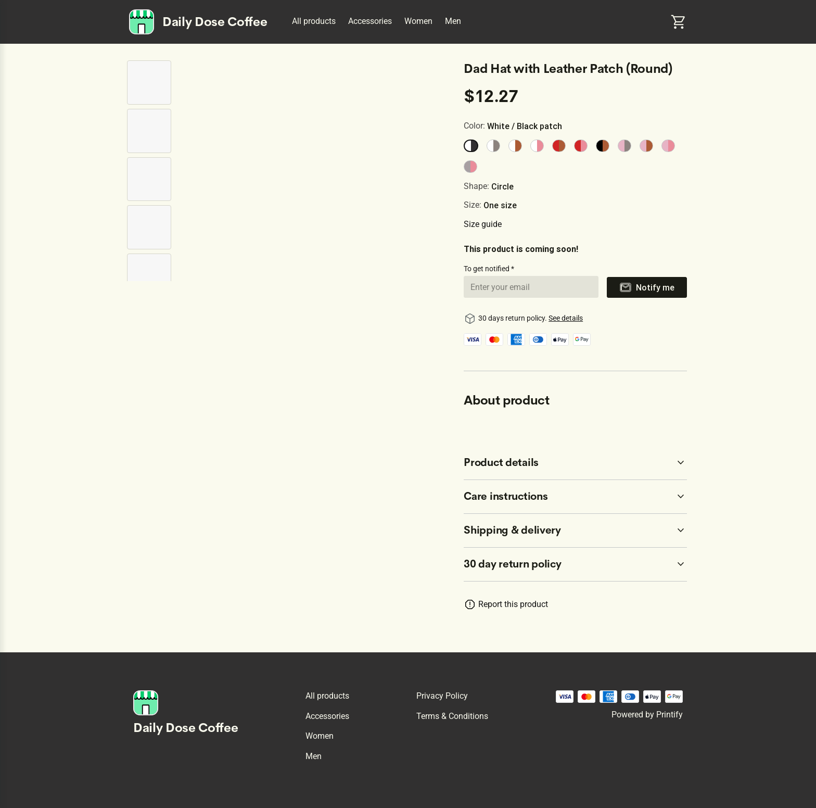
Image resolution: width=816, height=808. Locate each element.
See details (566, 318)
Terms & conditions (452, 716)
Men (453, 21)
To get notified (487, 268)
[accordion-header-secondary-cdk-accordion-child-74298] (575, 462)
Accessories (370, 21)
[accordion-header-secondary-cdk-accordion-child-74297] (575, 564)
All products (314, 21)
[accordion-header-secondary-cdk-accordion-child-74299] (575, 496)
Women (418, 21)
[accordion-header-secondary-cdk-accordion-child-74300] (575, 530)
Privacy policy (442, 696)
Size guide (483, 224)
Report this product (513, 604)
